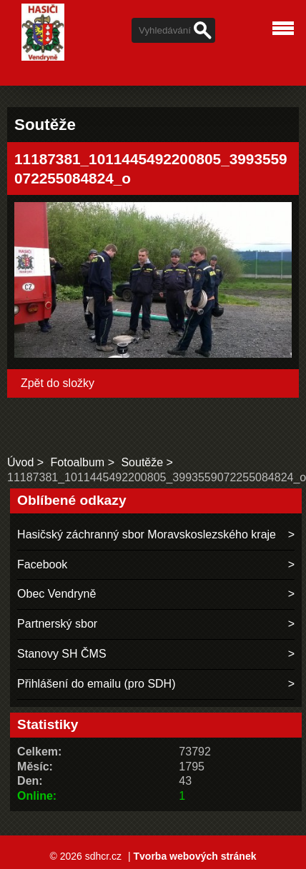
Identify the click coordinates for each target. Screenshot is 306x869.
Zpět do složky (57, 383)
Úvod (20, 462)
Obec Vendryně (56, 594)
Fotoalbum (78, 462)
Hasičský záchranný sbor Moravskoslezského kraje (146, 534)
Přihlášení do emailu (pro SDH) (96, 684)
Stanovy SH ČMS (61, 654)
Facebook (42, 564)
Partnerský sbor (57, 624)
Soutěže (142, 462)
